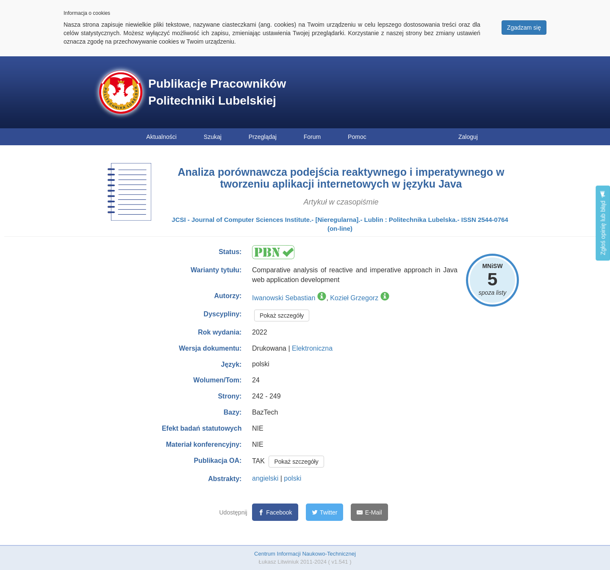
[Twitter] (325, 512)
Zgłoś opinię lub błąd (602, 223)
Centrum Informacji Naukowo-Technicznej (305, 554)
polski (292, 478)
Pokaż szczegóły (282, 315)
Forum (312, 136)
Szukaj (213, 136)
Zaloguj (468, 136)
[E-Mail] (369, 512)
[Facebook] (275, 512)
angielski (265, 478)
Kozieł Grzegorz (354, 298)
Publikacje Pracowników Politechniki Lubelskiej (217, 92)
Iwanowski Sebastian (283, 298)
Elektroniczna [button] (312, 348)
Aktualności (161, 136)
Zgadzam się (524, 27)
